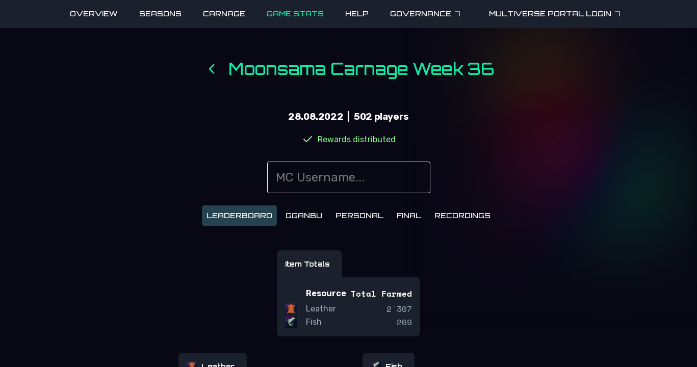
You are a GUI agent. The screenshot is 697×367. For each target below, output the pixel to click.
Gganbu (304, 215)
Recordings (462, 215)
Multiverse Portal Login (556, 14)
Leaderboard (239, 215)
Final (409, 215)
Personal (359, 215)
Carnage (224, 13)
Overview (94, 13)
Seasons (160, 13)
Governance (426, 14)
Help (357, 13)
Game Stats (295, 13)
